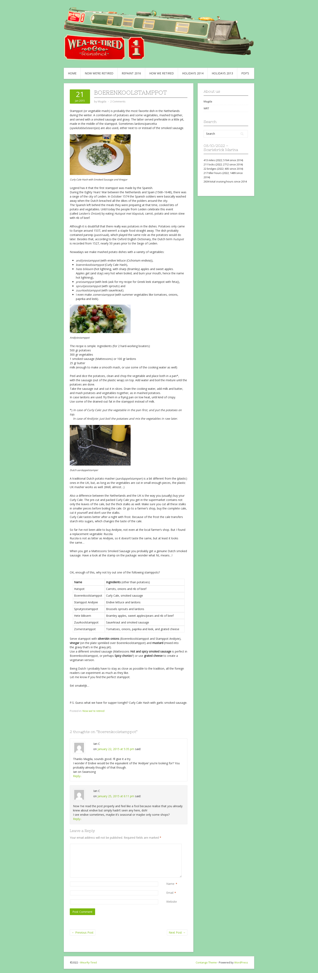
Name (170, 884)
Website (171, 902)
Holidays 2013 (222, 73)
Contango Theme (206, 962)
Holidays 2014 (192, 73)
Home (72, 73)
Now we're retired (93, 711)
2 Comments (118, 101)
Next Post (177, 932)
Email (169, 893)
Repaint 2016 (131, 73)
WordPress (241, 962)
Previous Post (82, 932)
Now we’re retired (99, 73)
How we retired (161, 73)
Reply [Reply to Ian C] (77, 776)
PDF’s (245, 73)
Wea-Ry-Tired (88, 962)
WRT (206, 108)
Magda (208, 101)
